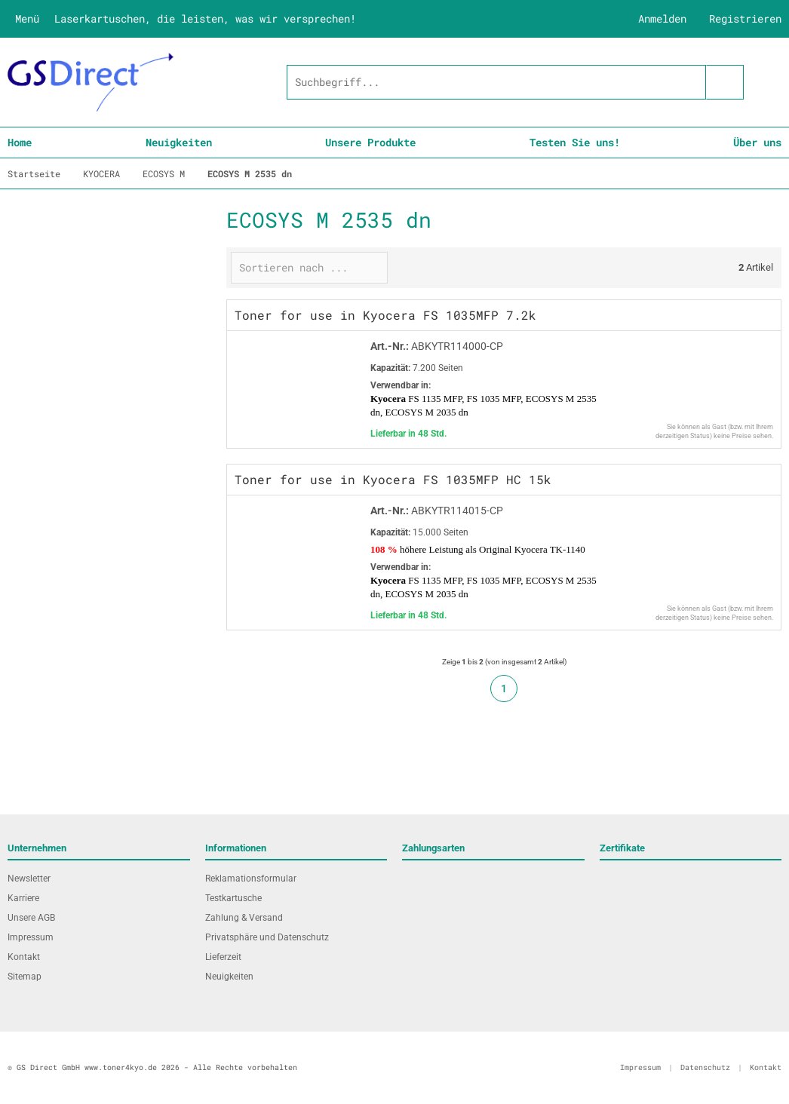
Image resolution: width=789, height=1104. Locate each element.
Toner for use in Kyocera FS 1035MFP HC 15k (393, 479)
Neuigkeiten (179, 142)
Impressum (31, 937)
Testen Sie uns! (575, 142)
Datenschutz (705, 1067)
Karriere (23, 898)
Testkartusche (233, 898)
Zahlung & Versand (244, 917)
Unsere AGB (31, 917)
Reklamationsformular (250, 878)
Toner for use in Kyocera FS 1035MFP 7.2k (385, 315)
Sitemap (24, 976)
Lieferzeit (223, 957)
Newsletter (29, 878)
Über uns (757, 142)
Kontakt (24, 957)
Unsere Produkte (370, 142)
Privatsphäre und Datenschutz (267, 937)
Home (20, 142)
